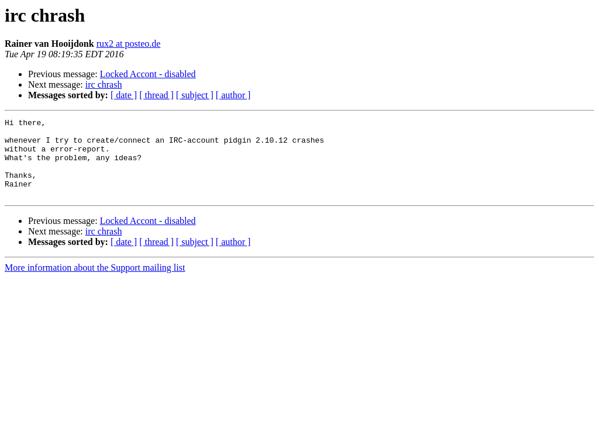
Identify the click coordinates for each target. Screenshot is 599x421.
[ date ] (124, 95)
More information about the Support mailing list (95, 283)
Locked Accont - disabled (148, 74)
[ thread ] (156, 95)
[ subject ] (195, 95)
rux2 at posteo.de (129, 44)
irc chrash (103, 84)
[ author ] (233, 95)
